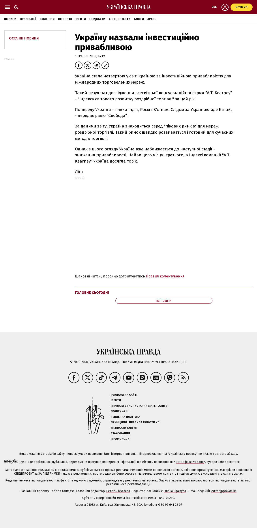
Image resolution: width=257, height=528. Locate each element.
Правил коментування (165, 276)
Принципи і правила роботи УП (135, 422)
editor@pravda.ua (223, 491)
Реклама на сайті (124, 394)
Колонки (47, 19)
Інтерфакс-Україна (190, 462)
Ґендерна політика (125, 416)
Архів (151, 19)
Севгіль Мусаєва (118, 491)
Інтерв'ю (65, 19)
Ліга (79, 171)
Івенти (80, 19)
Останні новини (24, 38)
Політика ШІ (120, 411)
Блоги (139, 19)
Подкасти (97, 19)
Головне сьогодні (92, 292)
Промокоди (120, 438)
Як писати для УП (124, 427)
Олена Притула (175, 491)
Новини (10, 19)
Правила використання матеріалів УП (140, 405)
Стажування (120, 433)
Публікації (28, 19)
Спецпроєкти (119, 19)
